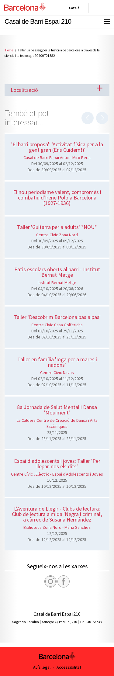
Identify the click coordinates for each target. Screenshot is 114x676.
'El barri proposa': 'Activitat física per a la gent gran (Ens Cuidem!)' (57, 147)
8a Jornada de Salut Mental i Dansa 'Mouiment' (57, 410)
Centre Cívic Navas (57, 372)
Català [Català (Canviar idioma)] (73, 9)
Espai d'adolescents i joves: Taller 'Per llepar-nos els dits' (57, 463)
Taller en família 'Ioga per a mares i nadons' (57, 362)
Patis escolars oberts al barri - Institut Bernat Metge (57, 272)
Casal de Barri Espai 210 (38, 21)
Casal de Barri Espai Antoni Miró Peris (57, 157)
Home (9, 50)
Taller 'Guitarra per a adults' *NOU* (57, 227)
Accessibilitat (69, 667)
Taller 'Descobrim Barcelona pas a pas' (57, 317)
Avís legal (41, 667)
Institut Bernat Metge (57, 282)
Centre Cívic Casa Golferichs (57, 325)
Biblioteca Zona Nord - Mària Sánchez (57, 527)
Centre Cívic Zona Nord (57, 234)
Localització (24, 89)
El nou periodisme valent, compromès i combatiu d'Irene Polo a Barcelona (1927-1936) (57, 197)
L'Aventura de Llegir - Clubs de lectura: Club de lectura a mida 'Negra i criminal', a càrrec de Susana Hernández (57, 514)
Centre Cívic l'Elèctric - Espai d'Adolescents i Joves (57, 474)
